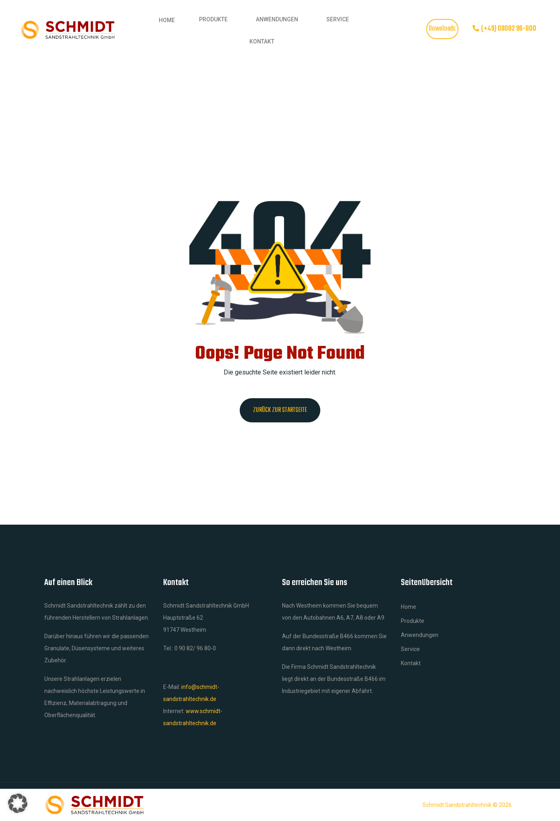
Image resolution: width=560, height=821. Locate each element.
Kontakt (261, 41)
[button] (17, 803)
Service (337, 19)
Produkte (213, 19)
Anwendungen (277, 19)
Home (167, 20)
